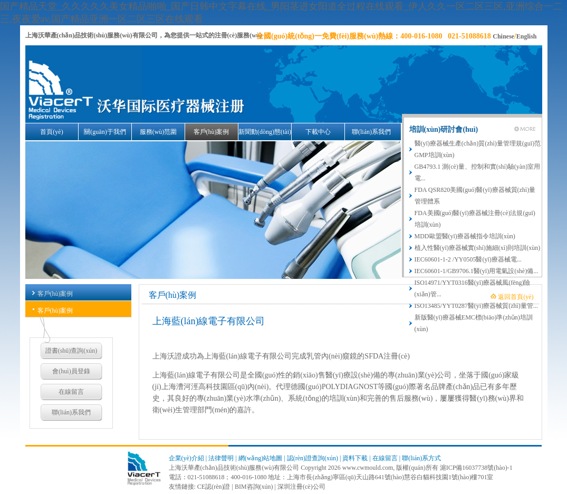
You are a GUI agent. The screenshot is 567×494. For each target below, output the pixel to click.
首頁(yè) (51, 131)
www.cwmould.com (367, 467)
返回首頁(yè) (515, 297)
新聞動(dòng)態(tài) (264, 131)
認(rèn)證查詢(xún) (312, 458)
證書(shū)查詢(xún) (71, 350)
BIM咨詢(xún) (254, 486)
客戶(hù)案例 (211, 131)
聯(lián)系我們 (371, 131)
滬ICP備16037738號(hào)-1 (476, 467)
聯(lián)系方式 (421, 458)
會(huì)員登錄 (71, 371)
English (526, 36)
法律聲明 (221, 458)
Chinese (503, 36)
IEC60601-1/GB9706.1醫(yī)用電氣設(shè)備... (477, 271)
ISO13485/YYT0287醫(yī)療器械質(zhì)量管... (476, 305)
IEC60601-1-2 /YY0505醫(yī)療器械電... (468, 259)
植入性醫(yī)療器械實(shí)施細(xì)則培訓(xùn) (478, 247)
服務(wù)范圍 (158, 131)
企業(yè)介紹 (186, 458)
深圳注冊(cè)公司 (301, 486)
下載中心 (318, 131)
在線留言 (71, 391)
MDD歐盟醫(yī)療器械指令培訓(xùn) (465, 236)
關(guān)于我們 (105, 131)
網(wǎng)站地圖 (260, 458)
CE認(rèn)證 (213, 486)
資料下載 (355, 458)
